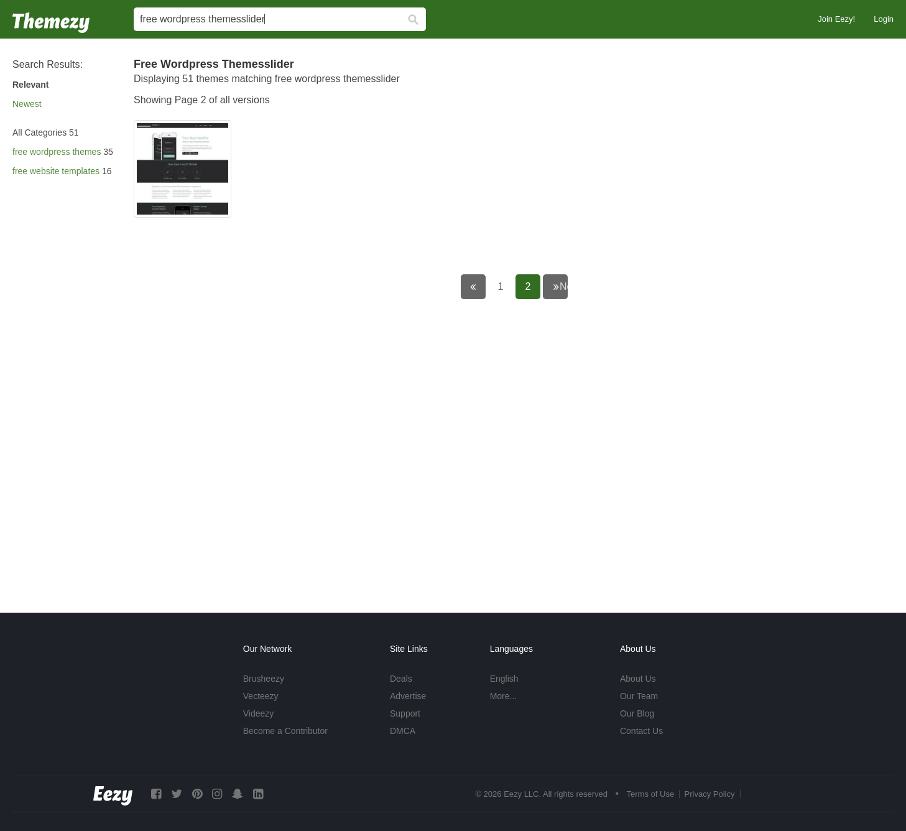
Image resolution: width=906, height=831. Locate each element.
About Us (638, 679)
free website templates (55, 171)
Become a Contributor (285, 731)
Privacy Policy (710, 794)
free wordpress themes (56, 152)
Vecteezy (261, 696)
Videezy (258, 713)
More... (503, 696)
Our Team (639, 696)
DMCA (402, 731)
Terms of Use (651, 794)
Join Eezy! (836, 19)
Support (405, 713)
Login (884, 19)
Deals (401, 679)
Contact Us (641, 731)
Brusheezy (263, 679)
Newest (27, 104)
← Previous (482, 286)
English (504, 679)
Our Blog (637, 713)
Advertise (408, 696)
